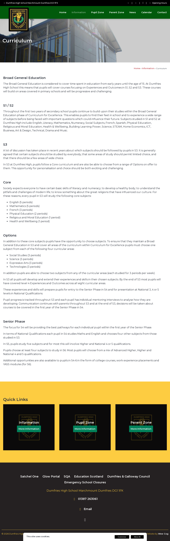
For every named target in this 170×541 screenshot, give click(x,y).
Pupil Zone (97, 12)
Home (62, 12)
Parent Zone (116, 12)
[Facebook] (142, 3)
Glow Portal (51, 476)
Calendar (146, 12)
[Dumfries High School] (19, 30)
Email (88, 509)
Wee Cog (163, 533)
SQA (67, 476)
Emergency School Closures (85, 482)
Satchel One (29, 476)
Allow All (137, 537)
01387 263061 (88, 499)
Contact (162, 12)
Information (79, 12)
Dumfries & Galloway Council (128, 476)
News (132, 12)
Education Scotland (88, 476)
